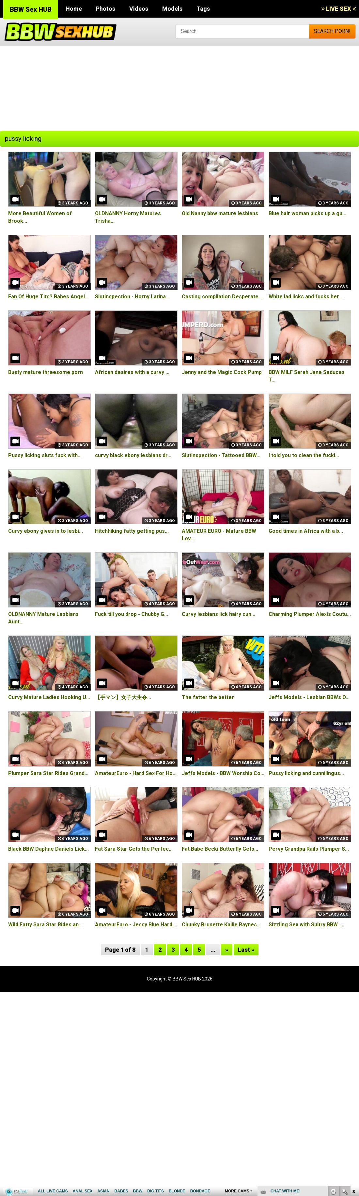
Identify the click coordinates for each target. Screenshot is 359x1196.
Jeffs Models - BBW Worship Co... (223, 773)
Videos (138, 8)
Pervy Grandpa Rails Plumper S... (309, 849)
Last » (246, 949)
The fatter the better (208, 697)
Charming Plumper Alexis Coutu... (310, 614)
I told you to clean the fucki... (304, 455)
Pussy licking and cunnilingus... (306, 773)
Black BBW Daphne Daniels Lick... (48, 849)
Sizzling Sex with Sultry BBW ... (306, 924)
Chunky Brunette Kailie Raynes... (221, 924)
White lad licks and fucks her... (306, 296)
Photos (105, 8)
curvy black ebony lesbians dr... (133, 455)
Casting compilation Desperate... (222, 296)
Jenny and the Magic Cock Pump (222, 372)
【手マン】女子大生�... (123, 697)
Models (172, 8)
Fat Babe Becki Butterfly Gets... (220, 849)
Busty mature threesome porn (45, 372)
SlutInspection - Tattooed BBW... (221, 455)
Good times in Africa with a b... (306, 531)
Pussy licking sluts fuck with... (45, 455)
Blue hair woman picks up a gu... (307, 213)
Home (74, 8)
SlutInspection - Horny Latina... (132, 296)
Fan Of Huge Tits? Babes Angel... (48, 296)
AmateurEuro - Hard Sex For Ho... (136, 773)
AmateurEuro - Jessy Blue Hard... (135, 924)
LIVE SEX (338, 8)
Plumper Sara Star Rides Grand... (48, 773)
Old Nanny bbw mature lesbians (220, 213)
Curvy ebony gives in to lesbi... (45, 531)
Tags (203, 8)
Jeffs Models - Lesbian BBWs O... (309, 697)
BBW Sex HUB (31, 9)
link (353, 1094)
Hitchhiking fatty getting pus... (132, 531)
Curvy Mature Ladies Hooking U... (49, 697)
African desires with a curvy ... (132, 372)
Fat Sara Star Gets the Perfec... (134, 849)
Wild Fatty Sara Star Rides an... (45, 924)
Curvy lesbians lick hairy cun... (218, 614)
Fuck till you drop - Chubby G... (131, 614)
